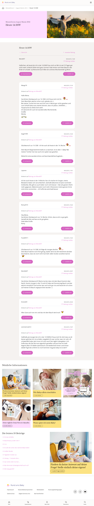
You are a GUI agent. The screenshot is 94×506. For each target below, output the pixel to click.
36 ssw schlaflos (9, 437)
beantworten (27, 74)
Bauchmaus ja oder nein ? (12, 440)
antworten (28, 123)
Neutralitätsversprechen (25, 490)
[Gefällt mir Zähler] (69, 74)
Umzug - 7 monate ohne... (12, 458)
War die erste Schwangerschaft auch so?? (16, 465)
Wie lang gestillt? (9, 469)
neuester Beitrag (70, 52)
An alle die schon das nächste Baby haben (16, 448)
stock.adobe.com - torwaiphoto (86, 36)
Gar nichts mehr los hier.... (12, 462)
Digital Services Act (24, 493)
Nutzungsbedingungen (55, 490)
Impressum (10, 490)
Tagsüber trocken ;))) (10, 455)
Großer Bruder (8, 451)
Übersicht (24, 52)
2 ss (5, 444)
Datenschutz (11, 493)
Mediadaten (40, 490)
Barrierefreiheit (38, 493)
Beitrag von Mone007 (35, 91)
